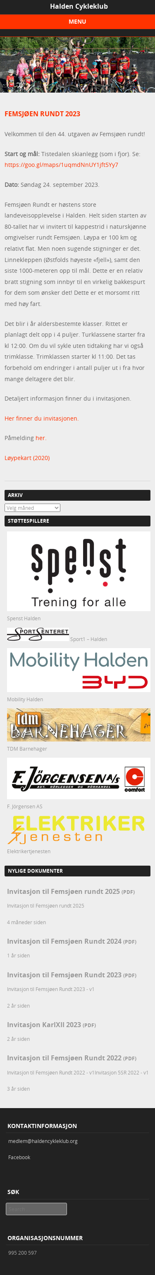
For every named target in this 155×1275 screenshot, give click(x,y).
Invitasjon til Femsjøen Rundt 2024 (71, 941)
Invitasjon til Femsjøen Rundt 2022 (71, 1057)
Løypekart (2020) (27, 458)
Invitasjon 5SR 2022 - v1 (122, 1072)
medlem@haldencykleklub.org (43, 1141)
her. (41, 438)
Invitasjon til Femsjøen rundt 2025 (71, 891)
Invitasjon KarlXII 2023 (51, 1024)
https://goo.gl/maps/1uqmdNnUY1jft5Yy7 (61, 165)
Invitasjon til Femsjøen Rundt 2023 (71, 974)
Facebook (19, 1157)
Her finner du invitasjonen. (42, 418)
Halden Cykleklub (79, 6)
